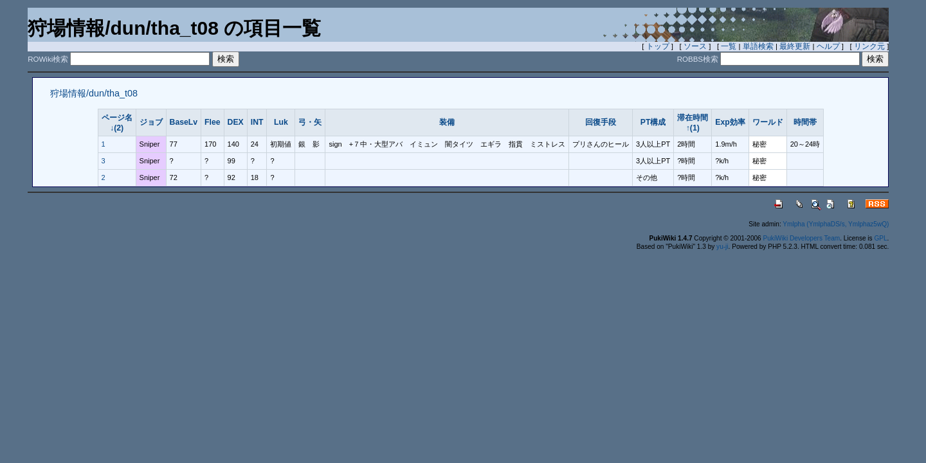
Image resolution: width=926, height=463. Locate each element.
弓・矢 (310, 122)
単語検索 (758, 46)
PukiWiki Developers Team (801, 238)
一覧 (728, 46)
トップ (657, 46)
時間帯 (805, 122)
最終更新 (794, 46)
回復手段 (600, 122)
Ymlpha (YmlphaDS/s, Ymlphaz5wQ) (836, 224)
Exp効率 (730, 122)
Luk (281, 122)
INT (257, 122)
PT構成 (653, 122)
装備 (447, 122)
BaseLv (184, 122)
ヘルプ (828, 46)
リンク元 (869, 46)
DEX (236, 122)
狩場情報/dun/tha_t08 (94, 93)
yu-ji (722, 246)
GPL (880, 238)
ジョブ (151, 122)
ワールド (767, 122)
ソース (695, 46)
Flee (212, 122)
